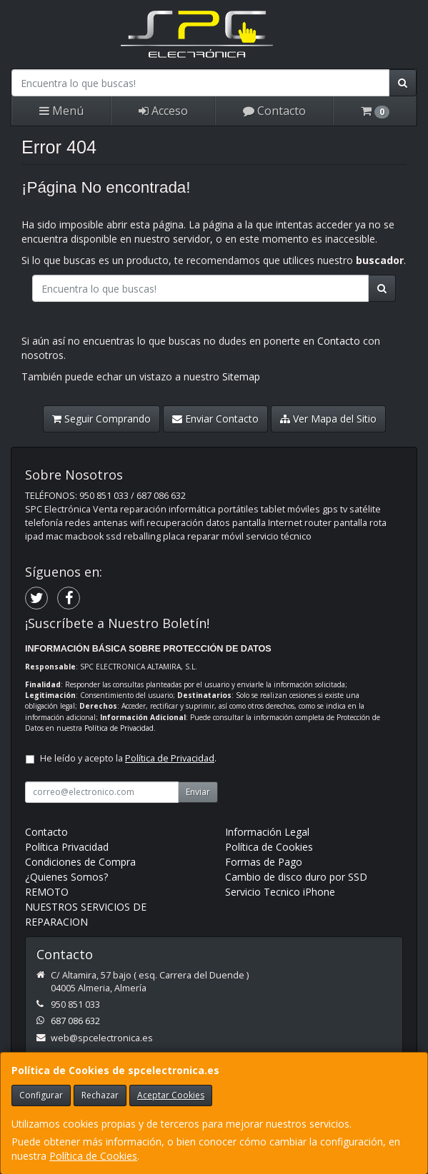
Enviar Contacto (215, 418)
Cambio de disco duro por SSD (296, 877)
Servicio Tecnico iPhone (280, 892)
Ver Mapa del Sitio (328, 418)
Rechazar (100, 1095)
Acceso (163, 110)
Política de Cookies (93, 1156)
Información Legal (267, 832)
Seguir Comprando (101, 418)
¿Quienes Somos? (66, 877)
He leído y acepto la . (128, 758)
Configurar (41, 1095)
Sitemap (241, 376)
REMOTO (47, 892)
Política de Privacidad (119, 728)
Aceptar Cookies (170, 1095)
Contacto (274, 110)
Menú (61, 110)
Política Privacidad (67, 847)
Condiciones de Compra (80, 862)
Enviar (198, 792)
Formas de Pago (263, 862)
